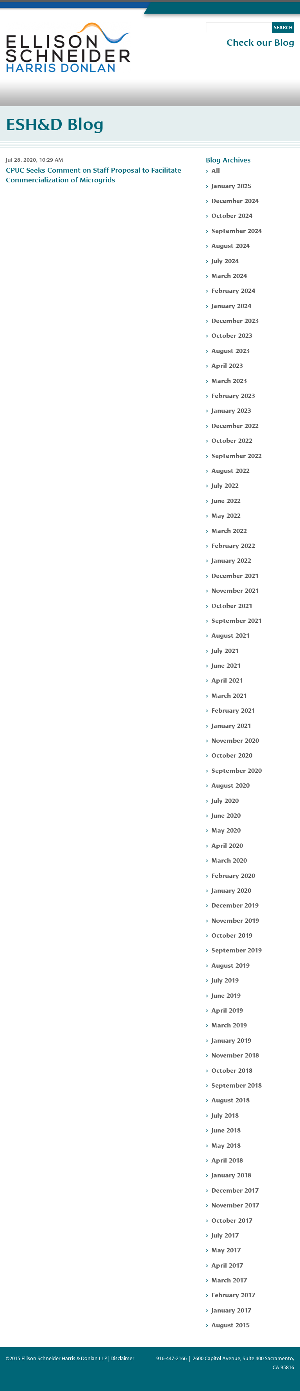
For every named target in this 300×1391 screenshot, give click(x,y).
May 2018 (226, 1144)
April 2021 (227, 679)
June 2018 (226, 1129)
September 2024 (236, 230)
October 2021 (231, 605)
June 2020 (226, 814)
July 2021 (225, 650)
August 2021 (230, 634)
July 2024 (225, 260)
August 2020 (230, 784)
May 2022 (226, 514)
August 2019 (230, 964)
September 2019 (236, 949)
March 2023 (229, 380)
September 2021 (236, 619)
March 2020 (229, 859)
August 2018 (230, 1099)
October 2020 (231, 754)
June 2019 (226, 994)
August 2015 (230, 1324)
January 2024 (231, 305)
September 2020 (236, 769)
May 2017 (226, 1249)
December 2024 (235, 200)
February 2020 (233, 874)
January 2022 (231, 559)
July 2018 (225, 1114)
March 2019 (229, 1024)
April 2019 (227, 1009)
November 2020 (235, 739)
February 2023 (233, 395)
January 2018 (231, 1174)
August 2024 (230, 245)
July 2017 (225, 1234)
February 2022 (233, 544)
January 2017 (231, 1309)
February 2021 (233, 709)
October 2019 (231, 934)
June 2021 (226, 664)
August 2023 (230, 350)
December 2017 (235, 1189)
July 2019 (225, 979)
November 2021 (235, 589)
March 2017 (229, 1279)
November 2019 (235, 919)
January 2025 (231, 185)
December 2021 (235, 575)
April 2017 (227, 1264)
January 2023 (231, 409)
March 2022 (229, 530)
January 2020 (231, 889)
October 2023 (231, 334)
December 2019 (235, 904)
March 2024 (229, 275)
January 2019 (231, 1039)
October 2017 (231, 1219)
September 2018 (236, 1084)
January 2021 (231, 724)
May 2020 (226, 829)
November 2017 (235, 1204)
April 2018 (227, 1159)
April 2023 (227, 364)
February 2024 (233, 289)
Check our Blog (260, 42)
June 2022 (226, 500)
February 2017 (233, 1294)
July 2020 (225, 799)
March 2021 (229, 694)
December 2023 (235, 320)
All (215, 170)
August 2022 (230, 469)
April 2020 (227, 844)
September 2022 (236, 455)
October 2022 (231, 439)
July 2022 (225, 484)
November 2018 (235, 1054)
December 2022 (235, 425)
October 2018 (231, 1069)
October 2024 (231, 214)
